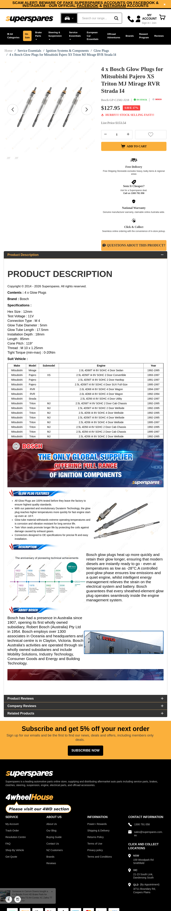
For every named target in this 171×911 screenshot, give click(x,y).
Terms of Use (94, 844)
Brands (130, 36)
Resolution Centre (15, 837)
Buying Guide (54, 837)
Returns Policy (95, 837)
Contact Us (52, 844)
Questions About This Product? (133, 246)
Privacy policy (95, 850)
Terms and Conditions (99, 857)
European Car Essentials (92, 36)
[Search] (116, 18)
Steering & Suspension (55, 35)
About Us (51, 824)
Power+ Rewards (97, 824)
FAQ (8, 844)
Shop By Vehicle (14, 850)
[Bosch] (157, 99)
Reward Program (144, 36)
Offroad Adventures (113, 36)
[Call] (130, 19)
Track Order (12, 830)
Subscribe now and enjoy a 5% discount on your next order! (85, 4)
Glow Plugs (101, 50)
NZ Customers (54, 850)
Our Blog (51, 830)
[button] (13, 36)
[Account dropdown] (146, 19)
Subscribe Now (85, 751)
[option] (85, 4)
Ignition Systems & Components (67, 50)
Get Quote (11, 857)
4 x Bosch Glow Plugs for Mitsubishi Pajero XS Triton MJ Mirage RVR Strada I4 (62, 54)
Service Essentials (75, 35)
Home (9, 50)
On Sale (27, 36)
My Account (11, 824)
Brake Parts (38, 35)
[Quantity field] (117, 134)
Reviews (159, 36)
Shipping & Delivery (98, 830)
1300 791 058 (137, 193)
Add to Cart (134, 146)
